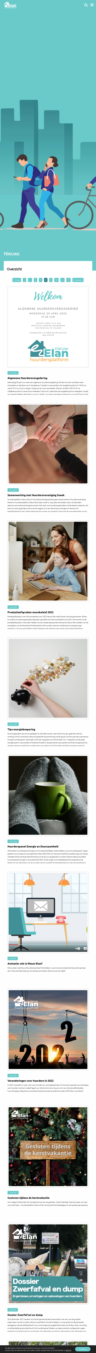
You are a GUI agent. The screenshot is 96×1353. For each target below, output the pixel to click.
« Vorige (17, 280)
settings (68, 1350)
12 (69, 280)
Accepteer (83, 1349)
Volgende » (78, 280)
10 (57, 280)
